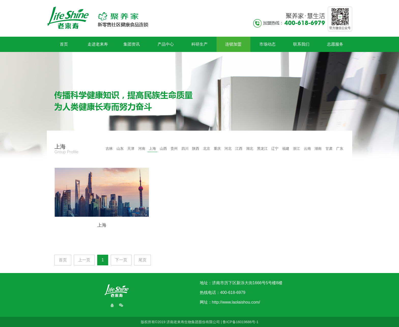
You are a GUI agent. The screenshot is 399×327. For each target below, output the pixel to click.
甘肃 (329, 148)
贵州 (174, 148)
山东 (120, 148)
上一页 (84, 260)
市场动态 (267, 44)
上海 (152, 148)
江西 (239, 148)
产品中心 (166, 44)
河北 (228, 148)
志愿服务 (335, 44)
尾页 (142, 260)
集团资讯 (131, 44)
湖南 (318, 148)
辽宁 (274, 148)
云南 (307, 148)
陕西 (195, 148)
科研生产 (199, 44)
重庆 (217, 148)
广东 (339, 148)
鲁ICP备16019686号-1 (240, 322)
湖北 (249, 148)
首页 (64, 44)
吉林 (109, 148)
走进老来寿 (98, 44)
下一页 (121, 260)
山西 (163, 148)
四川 (185, 148)
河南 (141, 148)
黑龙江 (262, 148)
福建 (285, 148)
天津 (130, 148)
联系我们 (301, 44)
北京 (206, 148)
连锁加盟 (233, 44)
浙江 (296, 148)
